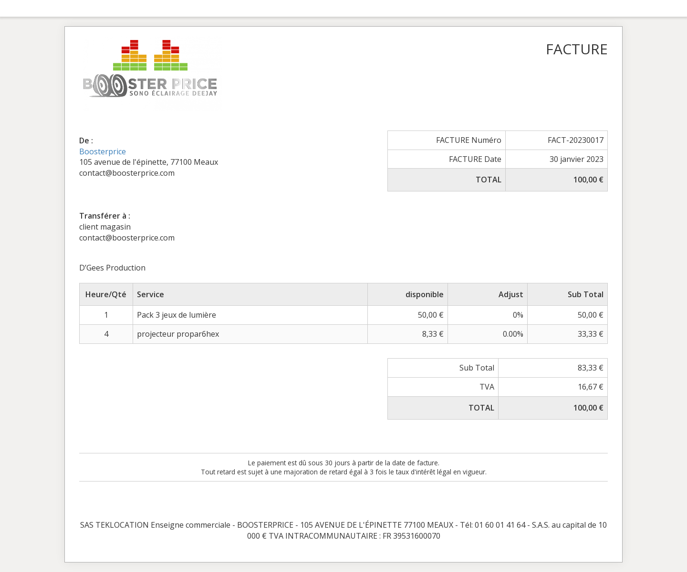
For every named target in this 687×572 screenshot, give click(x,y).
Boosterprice (102, 151)
